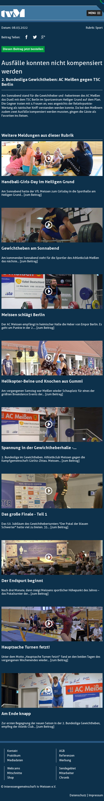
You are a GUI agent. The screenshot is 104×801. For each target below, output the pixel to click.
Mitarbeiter (66, 773)
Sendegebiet (67, 768)
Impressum (96, 795)
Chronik (64, 777)
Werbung (65, 760)
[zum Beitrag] (32, 195)
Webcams (13, 768)
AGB (62, 751)
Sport (99, 27)
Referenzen (66, 755)
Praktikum (14, 755)
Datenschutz (78, 795)
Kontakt (12, 751)
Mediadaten (15, 760)
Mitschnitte (14, 773)
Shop (10, 777)
